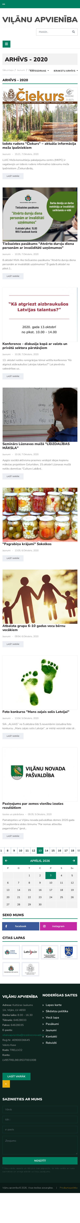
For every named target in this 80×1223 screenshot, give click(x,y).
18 (72, 850)
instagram (54, 926)
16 (59, 850)
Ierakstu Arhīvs (65, 70)
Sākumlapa (7, 70)
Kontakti (51, 1036)
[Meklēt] (53, 32)
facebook (15, 926)
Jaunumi (21, 70)
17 (66, 850)
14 (46, 850)
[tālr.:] (40, 1119)
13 (40, 850)
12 (33, 850)
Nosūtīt (40, 1161)
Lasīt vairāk (13, 176)
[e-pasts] (40, 1129)
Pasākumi (52, 1024)
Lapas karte (54, 1005)
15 (53, 850)
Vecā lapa (52, 1017)
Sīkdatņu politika (57, 1011)
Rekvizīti (51, 1043)
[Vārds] (40, 1109)
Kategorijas (38, 70)
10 (20, 850)
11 (27, 850)
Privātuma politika (68, 1187)
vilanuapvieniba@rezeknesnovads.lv (23, 1035)
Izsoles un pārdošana (13, 814)
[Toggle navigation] (6, 44)
